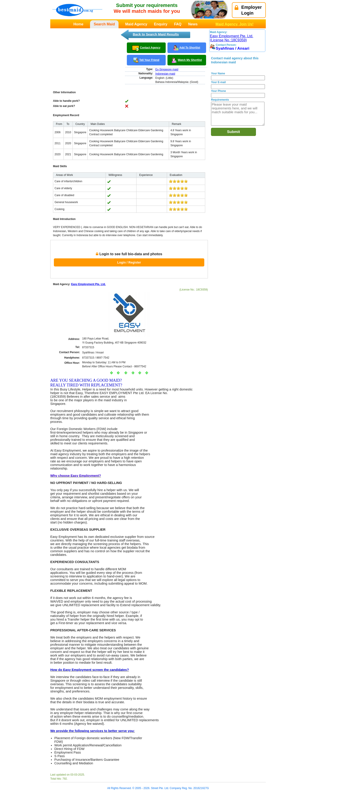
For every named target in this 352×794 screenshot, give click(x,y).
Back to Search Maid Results (156, 34)
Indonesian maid (165, 73)
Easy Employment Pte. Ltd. (88, 284)
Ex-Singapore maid (166, 69)
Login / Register (129, 262)
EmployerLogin (248, 10)
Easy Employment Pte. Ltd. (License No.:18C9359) (231, 38)
